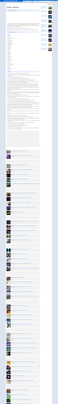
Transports (11, 2)
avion (20, 26)
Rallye (9, 57)
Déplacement (10, 44)
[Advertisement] (23, 17)
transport (33, 29)
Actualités (26, 1)
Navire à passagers (10, 43)
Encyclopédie (32, 1)
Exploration (9, 47)
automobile (16, 26)
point (22, 28)
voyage (9, 28)
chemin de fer (9, 26)
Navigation (9, 52)
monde (11, 60)
